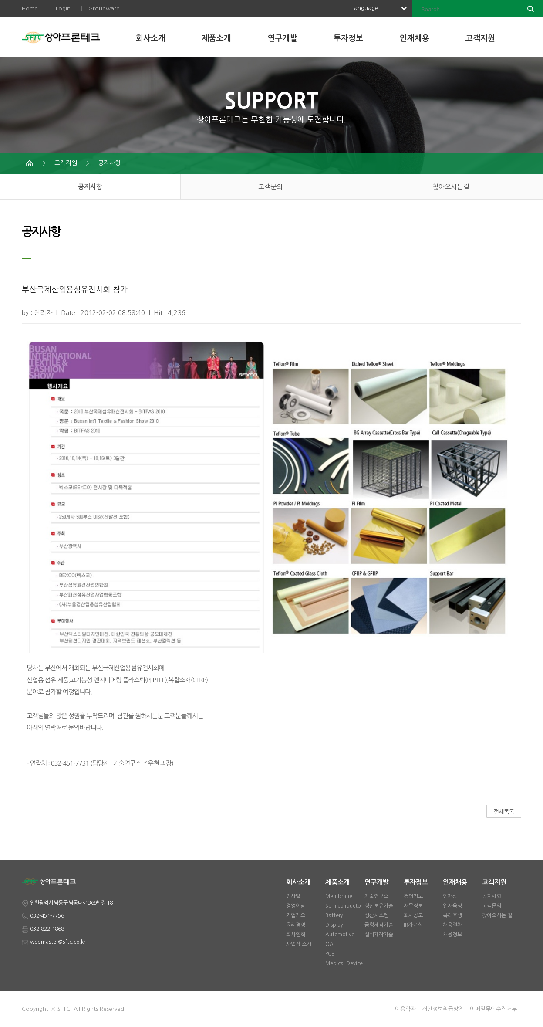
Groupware (104, 8)
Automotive (339, 934)
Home (30, 8)
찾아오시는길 (450, 186)
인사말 (293, 896)
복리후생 (452, 915)
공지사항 (109, 163)
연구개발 (282, 38)
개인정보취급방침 (443, 1009)
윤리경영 (295, 925)
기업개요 (295, 915)
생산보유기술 (378, 905)
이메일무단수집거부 (493, 1009)
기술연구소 (376, 896)
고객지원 (480, 38)
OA (329, 944)
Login (63, 8)
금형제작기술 (378, 925)
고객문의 (270, 186)
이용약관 (405, 1009)
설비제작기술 (378, 934)
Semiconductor (343, 905)
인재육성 (452, 905)
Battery (334, 915)
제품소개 (216, 38)
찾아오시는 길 (497, 915)
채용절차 (452, 925)
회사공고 (413, 915)
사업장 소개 (298, 944)
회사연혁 (295, 934)
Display (334, 925)
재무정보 (413, 905)
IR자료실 (413, 925)
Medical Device (344, 963)
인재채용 (414, 38)
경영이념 (295, 905)
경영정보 (413, 896)
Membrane (338, 896)
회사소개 (150, 38)
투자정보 (348, 38)
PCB (329, 953)
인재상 (450, 896)
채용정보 (452, 934)
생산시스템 (376, 915)
